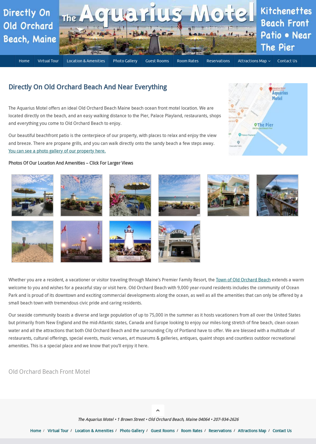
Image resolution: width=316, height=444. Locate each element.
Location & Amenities (94, 430)
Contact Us (282, 430)
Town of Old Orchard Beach (243, 280)
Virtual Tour (58, 430)
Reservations (220, 430)
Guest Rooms (162, 430)
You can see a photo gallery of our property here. (57, 151)
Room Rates (191, 430)
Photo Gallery (132, 430)
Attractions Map (252, 430)
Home (35, 430)
